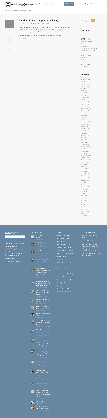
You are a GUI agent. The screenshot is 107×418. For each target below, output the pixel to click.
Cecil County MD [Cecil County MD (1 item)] (62, 250)
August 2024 (85, 111)
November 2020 (86, 155)
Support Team (85, 64)
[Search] (100, 4)
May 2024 (84, 115)
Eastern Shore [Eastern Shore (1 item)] (70, 253)
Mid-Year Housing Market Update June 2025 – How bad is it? (43, 292)
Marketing (84, 57)
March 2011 (84, 184)
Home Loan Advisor (87, 53)
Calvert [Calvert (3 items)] (71, 244)
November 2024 (86, 104)
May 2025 (84, 93)
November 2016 (86, 178)
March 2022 (84, 142)
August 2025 (85, 86)
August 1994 (85, 211)
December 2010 (86, 191)
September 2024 (86, 108)
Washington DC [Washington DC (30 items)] (61, 285)
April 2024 (84, 117)
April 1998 (84, 207)
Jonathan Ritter (46, 23)
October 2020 (85, 158)
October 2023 (85, 124)
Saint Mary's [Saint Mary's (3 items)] (70, 274)
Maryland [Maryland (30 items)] (60, 265)
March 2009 (84, 198)
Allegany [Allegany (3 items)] (59, 235)
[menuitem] (11, 4)
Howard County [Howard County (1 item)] (61, 262)
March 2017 (84, 175)
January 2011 (85, 189)
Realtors (83, 62)
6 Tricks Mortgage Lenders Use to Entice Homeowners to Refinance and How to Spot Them (42, 374)
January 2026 (85, 82)
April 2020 (84, 167)
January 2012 (85, 182)
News (83, 59)
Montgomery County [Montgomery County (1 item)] (63, 268)
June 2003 (84, 200)
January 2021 (85, 151)
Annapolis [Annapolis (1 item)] (66, 235)
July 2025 (84, 88)
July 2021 (84, 149)
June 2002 (84, 202)
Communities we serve (88, 51)
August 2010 (85, 193)
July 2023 (84, 131)
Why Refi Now (39, 401)
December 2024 (86, 102)
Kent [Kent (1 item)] (69, 262)
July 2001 (84, 205)
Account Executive (86, 42)
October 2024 (85, 106)
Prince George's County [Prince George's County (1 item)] (64, 271)
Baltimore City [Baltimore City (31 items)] (61, 241)
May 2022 (84, 137)
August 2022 (85, 135)
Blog (82, 44)
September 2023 (86, 126)
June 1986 (84, 214)
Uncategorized (35, 23)
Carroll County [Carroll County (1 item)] (68, 247)
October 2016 (85, 180)
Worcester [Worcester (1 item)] (68, 291)
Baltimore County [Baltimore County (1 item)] (62, 244)
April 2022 (84, 140)
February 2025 (85, 97)
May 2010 (84, 196)
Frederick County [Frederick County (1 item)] (62, 256)
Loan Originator (86, 55)
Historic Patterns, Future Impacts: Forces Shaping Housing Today (43, 332)
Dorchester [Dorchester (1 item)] (60, 253)
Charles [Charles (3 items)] (71, 250)
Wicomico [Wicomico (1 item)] (60, 291)
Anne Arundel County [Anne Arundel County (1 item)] (63, 238)
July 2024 (84, 113)
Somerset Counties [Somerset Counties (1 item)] (62, 277)
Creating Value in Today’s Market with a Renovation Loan (43, 322)
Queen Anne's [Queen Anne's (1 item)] (61, 274)
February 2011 (85, 187)
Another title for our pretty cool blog (38, 20)
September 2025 (86, 84)
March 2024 (84, 120)
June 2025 (84, 91)
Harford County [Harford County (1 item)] (61, 259)
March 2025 (84, 95)
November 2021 (86, 146)
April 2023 (84, 133)
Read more (23, 39)
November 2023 (86, 122)
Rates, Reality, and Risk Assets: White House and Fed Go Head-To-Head (43, 283)
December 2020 (86, 153)
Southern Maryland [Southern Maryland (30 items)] (62, 280)
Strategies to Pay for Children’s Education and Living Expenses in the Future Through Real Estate (43, 272)
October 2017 (85, 173)
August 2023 (85, 129)
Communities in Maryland (89, 48)
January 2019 (85, 171)
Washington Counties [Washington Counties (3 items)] (63, 283)
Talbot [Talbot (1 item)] (72, 280)
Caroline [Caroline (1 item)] (59, 247)
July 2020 (84, 164)
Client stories (85, 46)
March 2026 (84, 77)
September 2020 (86, 160)
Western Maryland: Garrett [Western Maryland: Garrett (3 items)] (64, 289)
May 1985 (84, 216)
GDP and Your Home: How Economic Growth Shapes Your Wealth (43, 363)
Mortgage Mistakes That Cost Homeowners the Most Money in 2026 (43, 252)
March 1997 (84, 209)
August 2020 (85, 162)
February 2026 (85, 79)
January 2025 (85, 100)
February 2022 (85, 144)
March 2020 (84, 169)
